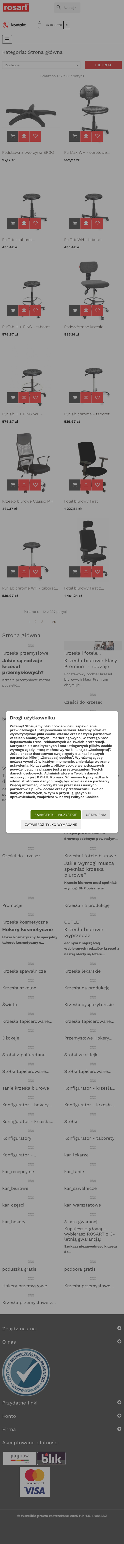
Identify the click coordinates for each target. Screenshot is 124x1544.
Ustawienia (96, 815)
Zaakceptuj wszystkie (55, 815)
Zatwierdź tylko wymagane (51, 825)
